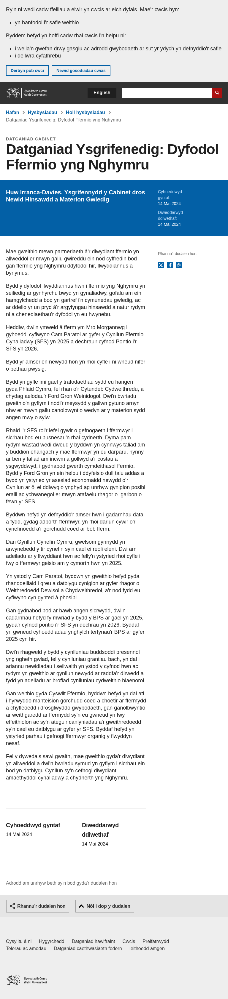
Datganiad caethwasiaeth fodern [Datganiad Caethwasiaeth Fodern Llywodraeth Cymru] (88, 948)
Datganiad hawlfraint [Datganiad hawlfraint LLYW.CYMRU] (93, 941)
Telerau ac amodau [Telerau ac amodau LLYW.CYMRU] (26, 948)
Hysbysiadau (42, 112)
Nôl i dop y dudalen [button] (108, 906)
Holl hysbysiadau (85, 112)
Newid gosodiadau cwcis (81, 70)
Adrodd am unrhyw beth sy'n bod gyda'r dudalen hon (61, 883)
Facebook (170, 265)
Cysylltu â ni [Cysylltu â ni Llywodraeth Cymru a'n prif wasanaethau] (18, 941)
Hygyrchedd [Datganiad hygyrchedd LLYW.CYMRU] (51, 941)
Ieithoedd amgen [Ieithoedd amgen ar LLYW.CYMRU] (147, 948)
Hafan (12, 112)
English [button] (102, 92)
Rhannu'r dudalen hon (41, 906)
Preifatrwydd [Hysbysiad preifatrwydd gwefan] (155, 941)
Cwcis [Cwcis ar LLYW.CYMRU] (129, 941)
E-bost (179, 265)
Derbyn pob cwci (27, 70)
